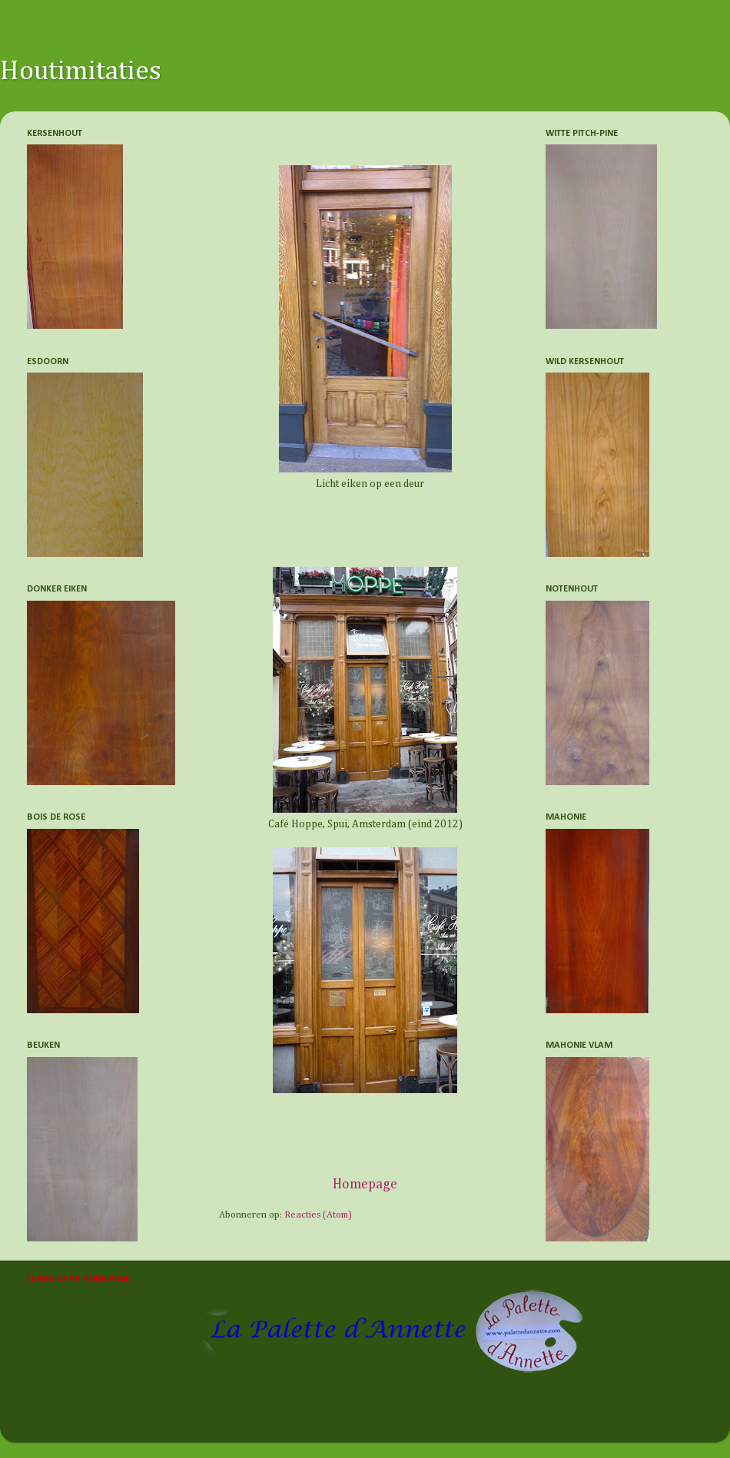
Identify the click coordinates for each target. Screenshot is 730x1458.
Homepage (365, 1184)
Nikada (393, 1420)
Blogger (527, 1420)
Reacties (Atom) (318, 1215)
